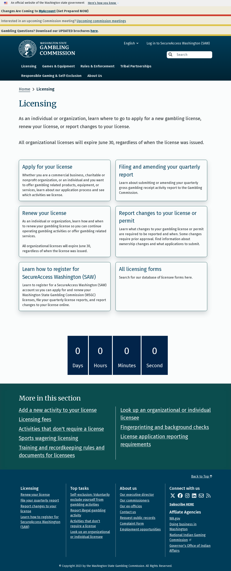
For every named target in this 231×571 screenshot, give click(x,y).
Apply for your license (47, 167)
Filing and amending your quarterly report (159, 171)
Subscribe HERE (181, 504)
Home (24, 89)
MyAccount (47, 11)
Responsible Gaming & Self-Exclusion (51, 76)
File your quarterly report (39, 500)
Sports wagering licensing (48, 438)
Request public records (137, 518)
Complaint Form (132, 524)
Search (170, 54)
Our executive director (137, 495)
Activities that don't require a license (61, 429)
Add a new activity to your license (58, 410)
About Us (94, 76)
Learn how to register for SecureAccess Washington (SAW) (59, 273)
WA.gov (174, 518)
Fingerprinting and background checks (164, 427)
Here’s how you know (102, 3)
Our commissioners (134, 500)
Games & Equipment (58, 66)
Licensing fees (35, 419)
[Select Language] (116, 43)
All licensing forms (140, 269)
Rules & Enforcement (97, 66)
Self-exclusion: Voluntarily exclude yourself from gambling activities (90, 500)
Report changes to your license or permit (157, 217)
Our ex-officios (131, 506)
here (94, 31)
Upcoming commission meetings (101, 21)
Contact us (128, 512)
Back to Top (201, 476)
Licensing (28, 66)
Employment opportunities (140, 529)
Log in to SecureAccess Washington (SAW (177, 43)
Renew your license (44, 213)
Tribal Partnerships (135, 66)
